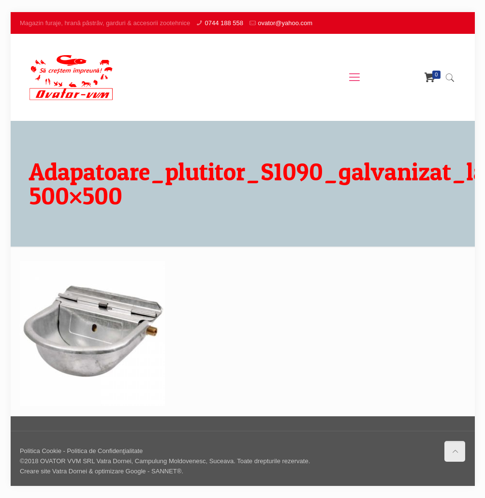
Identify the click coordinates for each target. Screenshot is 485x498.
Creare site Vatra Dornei (53, 471)
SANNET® (166, 471)
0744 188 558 (224, 23)
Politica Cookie (40, 450)
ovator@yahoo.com (285, 23)
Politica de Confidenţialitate (105, 450)
